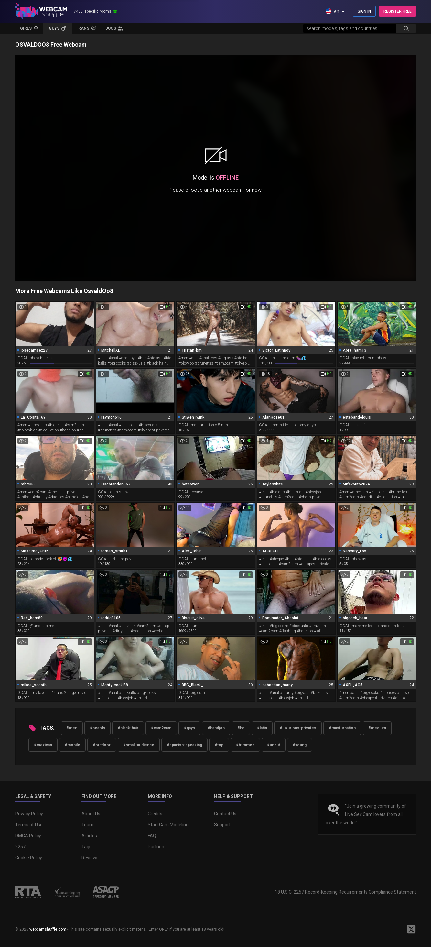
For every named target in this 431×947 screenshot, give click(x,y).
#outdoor (102, 745)
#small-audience (138, 745)
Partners (157, 846)
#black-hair (128, 728)
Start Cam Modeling (168, 824)
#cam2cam (161, 728)
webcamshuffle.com (47, 929)
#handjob (216, 728)
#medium (377, 728)
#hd (240, 728)
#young (300, 745)
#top (219, 745)
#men (71, 728)
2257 (20, 846)
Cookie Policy (28, 857)
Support (222, 824)
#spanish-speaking (184, 745)
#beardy (97, 728)
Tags (86, 846)
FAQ (152, 835)
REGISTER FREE (397, 11)
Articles (89, 835)
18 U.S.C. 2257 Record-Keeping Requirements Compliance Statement (345, 892)
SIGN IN (364, 11)
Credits (155, 813)
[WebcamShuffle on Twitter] (411, 929)
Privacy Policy (29, 813)
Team (87, 824)
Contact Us (225, 813)
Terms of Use (29, 824)
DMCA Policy (28, 835)
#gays (189, 728)
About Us (90, 813)
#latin (262, 728)
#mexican (43, 745)
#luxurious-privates (298, 728)
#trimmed (245, 745)
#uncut (273, 745)
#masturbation (342, 728)
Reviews (90, 857)
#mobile (72, 745)
